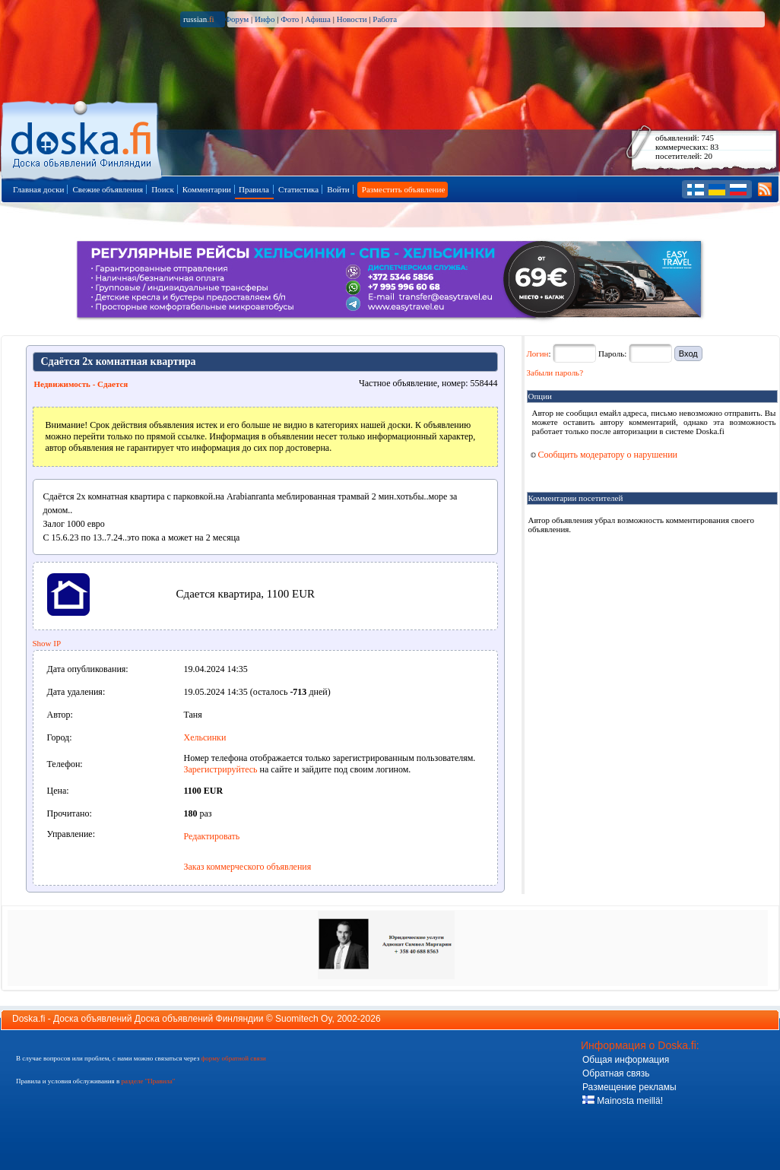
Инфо (264, 19)
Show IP (47, 643)
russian (198, 19)
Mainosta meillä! (622, 1100)
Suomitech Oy (303, 1018)
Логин (538, 353)
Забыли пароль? (555, 372)
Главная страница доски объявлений (82, 138)
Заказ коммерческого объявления (248, 866)
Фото (290, 19)
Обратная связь (615, 1073)
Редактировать (212, 836)
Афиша (318, 19)
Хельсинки (205, 737)
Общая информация (625, 1059)
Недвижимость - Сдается (81, 383)
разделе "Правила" (148, 1081)
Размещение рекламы (629, 1087)
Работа (385, 19)
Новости (352, 19)
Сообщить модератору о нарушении (604, 454)
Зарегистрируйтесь (221, 769)
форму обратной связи (233, 1058)
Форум (236, 19)
